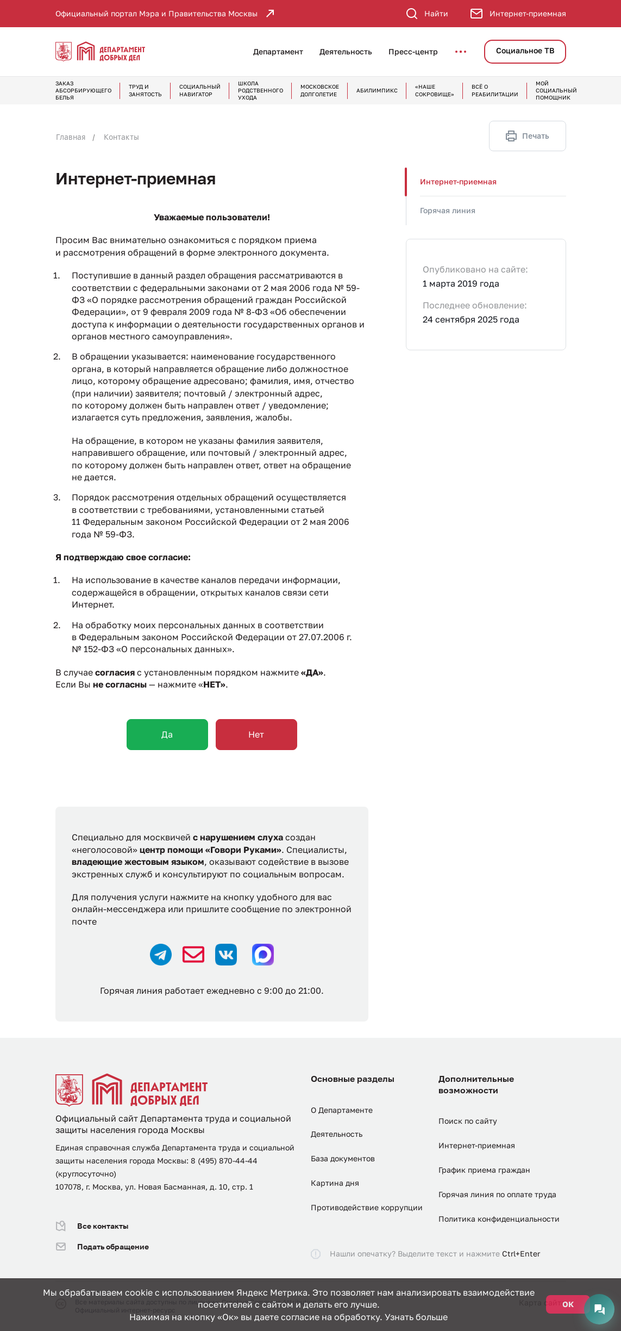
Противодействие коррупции (367, 1207)
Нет (256, 734)
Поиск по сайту (467, 1120)
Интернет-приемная (458, 181)
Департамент (278, 51)
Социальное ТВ (525, 50)
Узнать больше (416, 1316)
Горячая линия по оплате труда (497, 1194)
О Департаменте (342, 1110)
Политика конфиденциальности (499, 1218)
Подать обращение (102, 1246)
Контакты (121, 137)
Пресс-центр (413, 51)
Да (167, 734)
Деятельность (345, 51)
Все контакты (91, 1226)
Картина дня (335, 1182)
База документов (343, 1158)
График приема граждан (484, 1169)
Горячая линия (447, 210)
